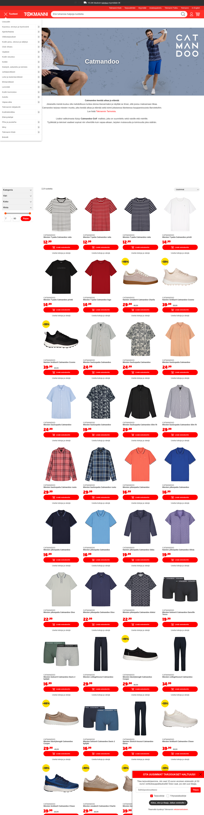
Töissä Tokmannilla (96, 773)
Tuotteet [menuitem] (11, 14)
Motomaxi (91, 800)
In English (196, 8)
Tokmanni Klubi (115, 8)
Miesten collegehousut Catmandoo (125, 594)
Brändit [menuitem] (5, 137)
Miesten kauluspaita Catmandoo (124, 324)
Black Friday (129, 791)
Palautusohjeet (131, 776)
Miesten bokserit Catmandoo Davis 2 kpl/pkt (98, 594)
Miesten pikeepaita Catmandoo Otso (94, 540)
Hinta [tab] (49, 196)
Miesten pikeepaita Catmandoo (152, 432)
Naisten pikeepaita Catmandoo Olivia (181, 486)
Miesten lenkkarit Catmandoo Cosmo (152, 702)
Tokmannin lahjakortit (61, 791)
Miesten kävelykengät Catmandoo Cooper (153, 594)
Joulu (126, 794)
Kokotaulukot (130, 780)
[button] (191, 14)
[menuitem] (21, 21)
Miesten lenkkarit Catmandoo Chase (181, 648)
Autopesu (55, 776)
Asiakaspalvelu (155, 8)
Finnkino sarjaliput (59, 787)
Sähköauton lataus (59, 783)
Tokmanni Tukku (171, 8)
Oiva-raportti (93, 796)
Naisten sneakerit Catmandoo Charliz (152, 270)
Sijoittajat (91, 783)
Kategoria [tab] (51, 179)
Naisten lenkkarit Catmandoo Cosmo (181, 270)
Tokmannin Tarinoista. (127, 97)
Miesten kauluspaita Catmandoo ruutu (95, 432)
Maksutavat (129, 773)
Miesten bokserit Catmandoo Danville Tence (184, 540)
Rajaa (69, 207)
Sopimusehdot (130, 783)
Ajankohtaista (130, 798)
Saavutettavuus (94, 792)
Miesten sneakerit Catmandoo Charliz (123, 702)
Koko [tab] (49, 191)
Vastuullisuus (93, 788)
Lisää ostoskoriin (99, 228)
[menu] (12, 14)
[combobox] (119, 14)
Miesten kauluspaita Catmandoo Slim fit (152, 378)
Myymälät (142, 8)
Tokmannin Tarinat (95, 776)
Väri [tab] (49, 185)
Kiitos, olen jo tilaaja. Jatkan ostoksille (168, 803)
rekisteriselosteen (181, 809)
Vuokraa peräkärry (59, 780)
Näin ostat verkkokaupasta (136, 769)
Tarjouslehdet (130, 8)
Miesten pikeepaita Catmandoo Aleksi (152, 540)
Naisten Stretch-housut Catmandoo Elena (154, 648)
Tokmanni (185, 8)
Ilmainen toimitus (85, 2)
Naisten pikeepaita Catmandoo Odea (152, 486)
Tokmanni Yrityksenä (97, 769)
